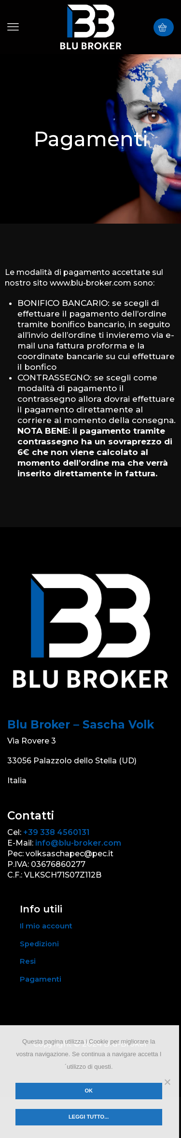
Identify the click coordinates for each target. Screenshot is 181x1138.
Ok (88, 1090)
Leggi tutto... (89, 1117)
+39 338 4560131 (56, 832)
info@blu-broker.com (78, 843)
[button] (13, 27)
